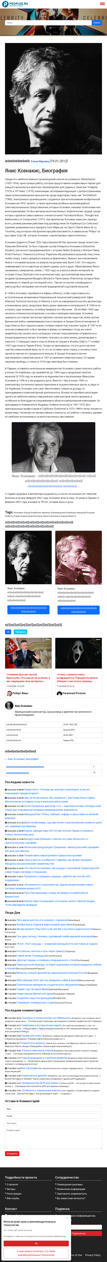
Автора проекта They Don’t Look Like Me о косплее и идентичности (54, 929)
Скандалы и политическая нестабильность (46, 1017)
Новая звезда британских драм (34, 993)
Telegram (20, 631)
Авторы (11, 1189)
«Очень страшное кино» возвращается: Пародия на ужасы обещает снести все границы (77, 678)
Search (96, 22)
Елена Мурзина (40, 161)
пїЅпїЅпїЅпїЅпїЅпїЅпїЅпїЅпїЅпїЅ (25, 766)
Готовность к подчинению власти (40, 1090)
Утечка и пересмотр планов (37, 1050)
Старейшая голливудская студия (35, 1002)
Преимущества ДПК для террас (40, 1082)
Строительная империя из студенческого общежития (47, 984)
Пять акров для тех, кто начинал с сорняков (41, 920)
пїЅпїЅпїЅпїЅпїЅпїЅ (17, 773)
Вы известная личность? (71, 1198)
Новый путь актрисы (33, 1043)
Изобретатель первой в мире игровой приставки (44, 924)
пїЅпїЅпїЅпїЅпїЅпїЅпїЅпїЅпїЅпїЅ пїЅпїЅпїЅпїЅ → (53, 486)
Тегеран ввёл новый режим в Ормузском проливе (53, 855)
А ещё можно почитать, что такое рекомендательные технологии (36, 1253)
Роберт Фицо (20, 693)
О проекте (12, 1184)
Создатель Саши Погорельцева (34, 998)
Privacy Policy (93, 1255)
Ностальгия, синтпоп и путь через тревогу (40, 951)
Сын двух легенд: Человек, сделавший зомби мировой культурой (54, 936)
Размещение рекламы (70, 1184)
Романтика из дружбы (34, 1075)
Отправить (12, 1153)
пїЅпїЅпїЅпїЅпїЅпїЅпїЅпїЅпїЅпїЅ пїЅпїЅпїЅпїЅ (28, 609)
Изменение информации (71, 1189)
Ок (36, 1243)
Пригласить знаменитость (72, 1193)
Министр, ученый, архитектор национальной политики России (51, 972)
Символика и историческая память (41, 1025)
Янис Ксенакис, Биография (23, 758)
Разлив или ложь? (31, 1035)
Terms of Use (74, 1255)
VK (8, 631)
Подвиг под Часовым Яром (32, 989)
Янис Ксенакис (23, 705)
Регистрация (14, 1193)
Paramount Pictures (74, 693)
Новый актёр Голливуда (30, 955)
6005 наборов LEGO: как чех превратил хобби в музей (47, 980)
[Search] (48, 22)
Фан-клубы (13, 1198)
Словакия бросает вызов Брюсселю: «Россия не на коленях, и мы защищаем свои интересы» (28, 678)
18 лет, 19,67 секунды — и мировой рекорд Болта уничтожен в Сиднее (57, 943)
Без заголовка (29, 1068)
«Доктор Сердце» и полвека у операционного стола (46, 960)
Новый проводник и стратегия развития (44, 1057)
